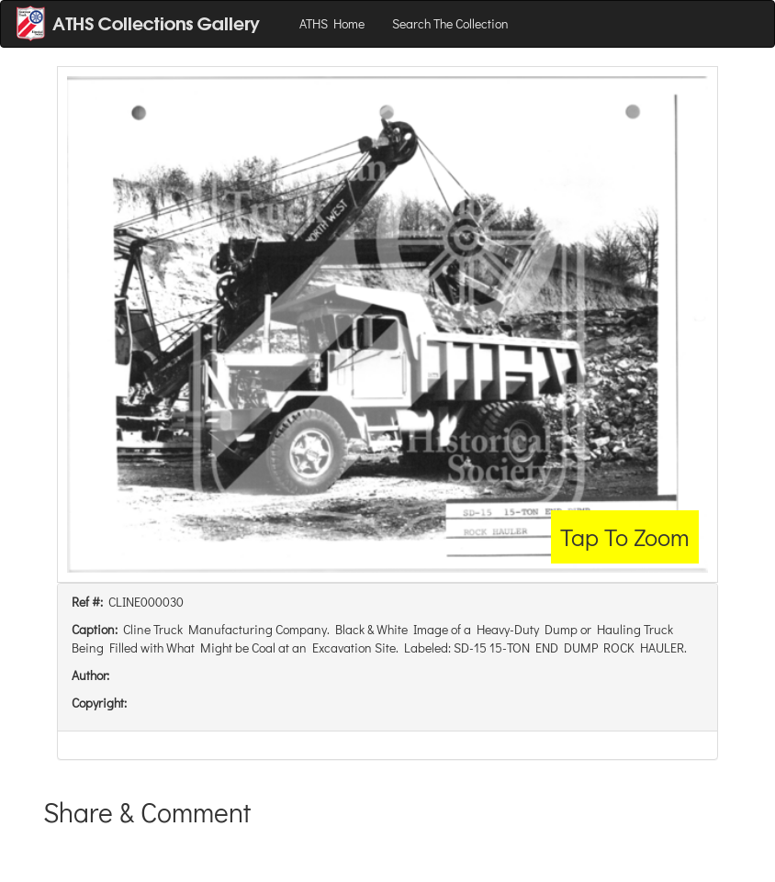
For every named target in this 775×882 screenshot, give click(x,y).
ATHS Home (332, 23)
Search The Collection (450, 23)
